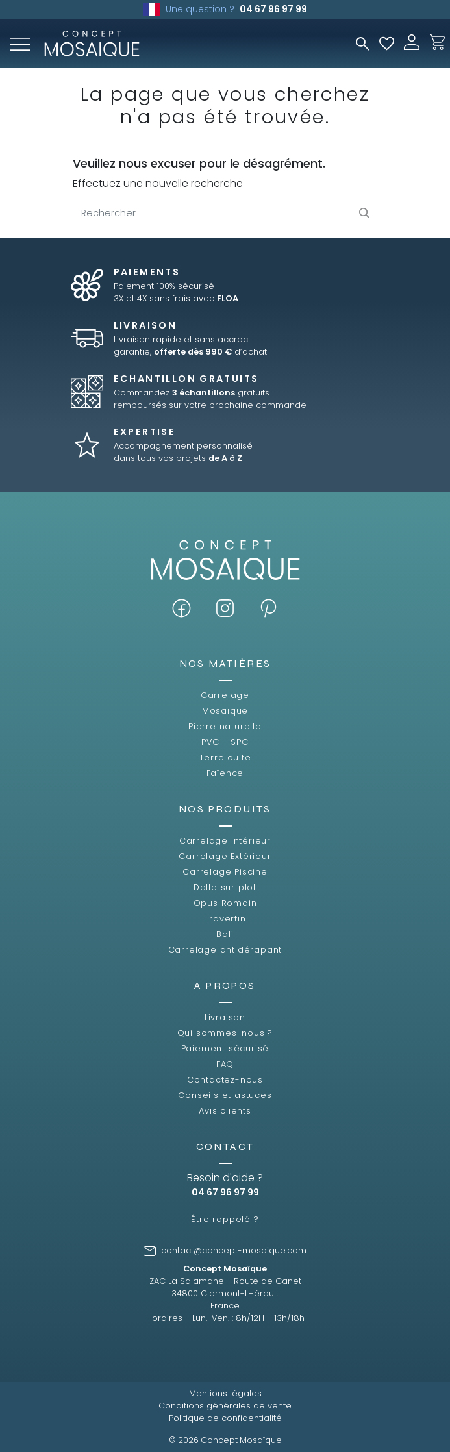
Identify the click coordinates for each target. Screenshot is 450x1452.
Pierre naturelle (225, 726)
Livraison (225, 1017)
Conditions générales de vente (225, 1405)
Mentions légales (225, 1393)
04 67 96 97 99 (273, 9)
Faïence (225, 773)
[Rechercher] (225, 213)
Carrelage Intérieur (225, 840)
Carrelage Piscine (225, 871)
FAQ (225, 1064)
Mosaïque (225, 710)
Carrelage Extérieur (225, 856)
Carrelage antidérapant (225, 949)
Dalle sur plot (225, 887)
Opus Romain (225, 902)
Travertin (224, 918)
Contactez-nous (225, 1079)
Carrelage (225, 695)
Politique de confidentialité (225, 1417)
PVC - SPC (224, 741)
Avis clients (225, 1110)
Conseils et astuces (224, 1095)
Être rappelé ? (224, 1219)
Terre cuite (225, 757)
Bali (224, 934)
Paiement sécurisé (225, 1048)
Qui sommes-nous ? (225, 1032)
